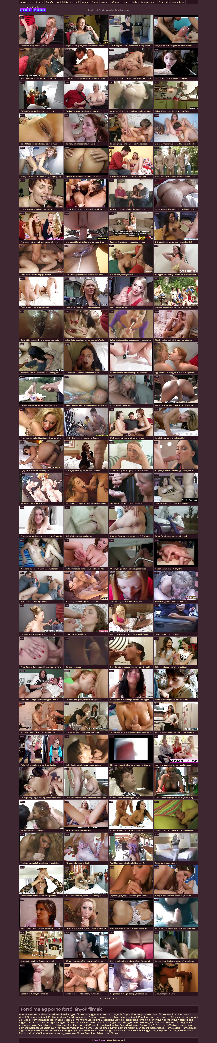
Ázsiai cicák (62, 2)
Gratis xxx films (87, 1022)
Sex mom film (79, 1020)
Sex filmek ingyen (105, 1030)
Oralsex (94, 2)
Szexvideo (90, 1033)
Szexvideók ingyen (141, 1030)
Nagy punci (191, 1017)
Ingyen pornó (162, 1020)
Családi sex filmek (57, 1014)
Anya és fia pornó (123, 1014)
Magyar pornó (152, 1022)
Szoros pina (139, 1014)
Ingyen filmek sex (78, 1014)
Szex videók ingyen (45, 1028)
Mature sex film (63, 1025)
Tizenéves (50, 2)
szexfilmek (33, 7)
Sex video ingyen (129, 1025)
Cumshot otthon (148, 2)
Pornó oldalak (173, 1028)
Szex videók (40, 1014)
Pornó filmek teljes (42, 1020)
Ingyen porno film (163, 1030)
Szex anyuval (123, 1030)
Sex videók (25, 1020)
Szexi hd (39, 2)
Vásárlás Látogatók (116, 1040)
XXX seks (91, 1025)
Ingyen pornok (85, 1028)
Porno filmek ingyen (142, 1020)
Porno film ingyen (178, 1022)
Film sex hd (177, 1017)
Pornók (53, 1030)
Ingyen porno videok (82, 1030)
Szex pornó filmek (37, 1017)
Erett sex (139, 1022)
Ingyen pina (30, 1025)
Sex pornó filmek (156, 1014)
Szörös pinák (102, 1028)
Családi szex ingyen (77, 1017)
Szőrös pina (146, 1025)
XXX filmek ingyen (106, 1022)
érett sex (160, 1028)
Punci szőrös (26, 1014)
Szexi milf (74, 2)
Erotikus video (175, 1014)
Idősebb (85, 2)
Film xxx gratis (49, 1022)
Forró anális (164, 2)
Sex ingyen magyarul (101, 1017)
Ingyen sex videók (37, 1030)
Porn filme (144, 1017)
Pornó (164, 1022)
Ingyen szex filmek (144, 1028)
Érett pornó (107, 1020)
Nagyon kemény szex (110, 2)
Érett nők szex (123, 1020)
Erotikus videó (27, 1033)
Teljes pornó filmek (107, 1033)
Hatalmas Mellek (131, 2)
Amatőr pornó (26, 2)
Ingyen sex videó (183, 1030)
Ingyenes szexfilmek (72, 1033)
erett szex (54, 1033)
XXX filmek (42, 1033)
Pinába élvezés (62, 1020)
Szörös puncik (161, 1025)
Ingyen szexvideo (161, 1017)
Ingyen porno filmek (121, 1028)
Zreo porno (79, 1025)
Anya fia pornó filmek (126, 1017)
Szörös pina (93, 1020)
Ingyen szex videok (182, 1020)
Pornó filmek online (108, 1025)
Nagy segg (64, 1030)
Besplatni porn (46, 1025)
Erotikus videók (57, 1017)
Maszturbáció (178, 2)
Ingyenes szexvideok (101, 1014)
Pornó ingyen (125, 1022)
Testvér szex (176, 1025)
